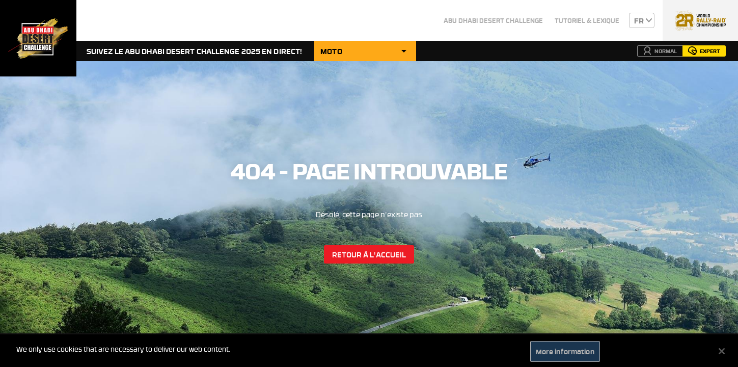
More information (565, 354)
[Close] (721, 354)
